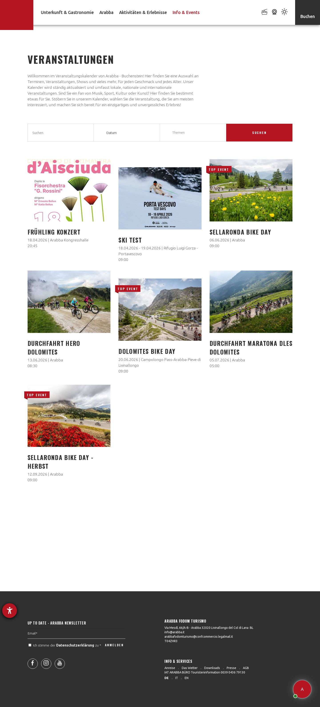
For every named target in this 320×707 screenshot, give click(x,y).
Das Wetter (190, 668)
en (186, 678)
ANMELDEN (114, 655)
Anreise (169, 668)
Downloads (212, 668)
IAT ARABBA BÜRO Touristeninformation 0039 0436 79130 (204, 672)
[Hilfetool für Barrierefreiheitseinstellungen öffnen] (9, 610)
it (176, 678)
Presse (231, 668)
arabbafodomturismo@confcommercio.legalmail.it (198, 636)
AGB (246, 668)
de (166, 678)
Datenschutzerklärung (75, 655)
